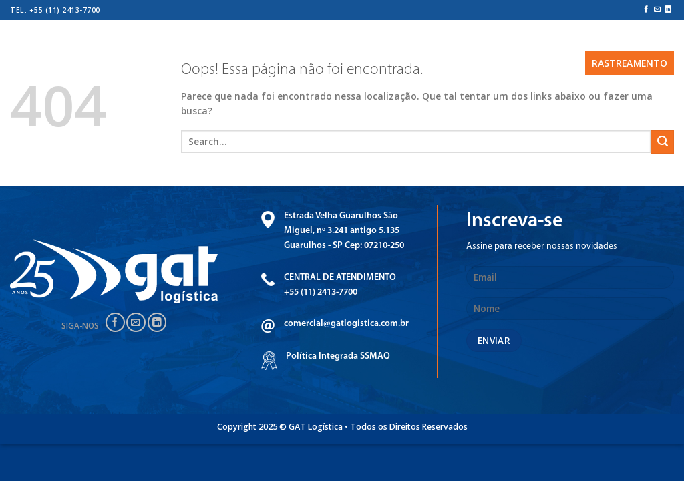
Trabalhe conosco (620, 38)
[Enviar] (662, 141)
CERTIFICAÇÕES (356, 38)
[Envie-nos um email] (657, 9)
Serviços (244, 38)
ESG (553, 38)
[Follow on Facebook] (646, 9)
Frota (296, 38)
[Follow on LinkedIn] (668, 9)
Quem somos (175, 38)
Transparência (496, 38)
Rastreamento (629, 63)
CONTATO (517, 63)
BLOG (563, 63)
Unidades (424, 38)
